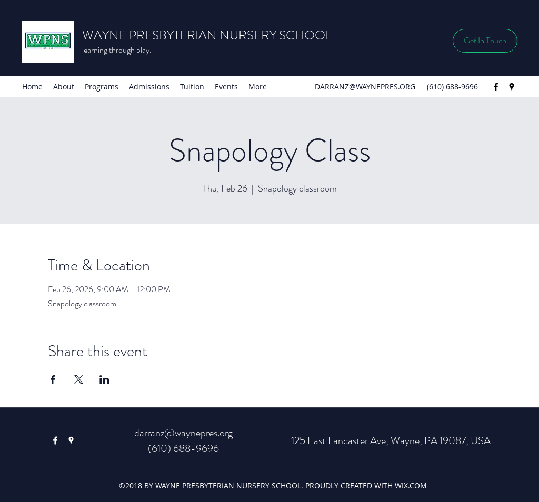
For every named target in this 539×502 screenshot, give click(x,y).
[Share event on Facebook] (53, 379)
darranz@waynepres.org (183, 432)
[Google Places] (511, 87)
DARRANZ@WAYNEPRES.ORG (365, 87)
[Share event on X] (79, 379)
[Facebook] (496, 87)
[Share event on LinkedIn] (104, 379)
